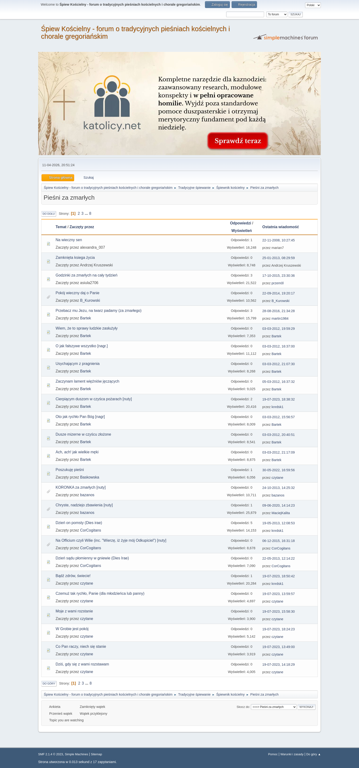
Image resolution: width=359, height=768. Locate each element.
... (87, 213)
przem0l (278, 283)
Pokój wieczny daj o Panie (77, 293)
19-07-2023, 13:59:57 (278, 594)
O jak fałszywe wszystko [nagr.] (82, 346)
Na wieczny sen (69, 240)
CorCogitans (90, 530)
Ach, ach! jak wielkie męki (77, 452)
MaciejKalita (281, 513)
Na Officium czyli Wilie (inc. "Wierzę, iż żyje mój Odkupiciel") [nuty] (111, 540)
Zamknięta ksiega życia (75, 258)
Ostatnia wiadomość (280, 227)
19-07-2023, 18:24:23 (278, 629)
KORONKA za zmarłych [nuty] (81, 487)
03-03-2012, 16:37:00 (278, 346)
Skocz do (243, 707)
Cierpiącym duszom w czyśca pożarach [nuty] (94, 399)
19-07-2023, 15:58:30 (278, 611)
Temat (61, 227)
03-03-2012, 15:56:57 (278, 417)
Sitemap (96, 754)
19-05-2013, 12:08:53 (278, 523)
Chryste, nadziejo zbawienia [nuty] (84, 505)
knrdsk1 (277, 407)
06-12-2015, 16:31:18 (278, 541)
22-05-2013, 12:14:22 (278, 558)
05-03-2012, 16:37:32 (278, 382)
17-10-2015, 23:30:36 (278, 275)
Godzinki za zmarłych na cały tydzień (86, 275)
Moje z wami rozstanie (74, 611)
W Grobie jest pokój (72, 629)
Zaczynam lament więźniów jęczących (87, 381)
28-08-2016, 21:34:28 (278, 311)
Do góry (49, 683)
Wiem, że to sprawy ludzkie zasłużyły (87, 328)
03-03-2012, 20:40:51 (278, 435)
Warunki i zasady (291, 754)
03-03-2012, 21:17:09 (278, 452)
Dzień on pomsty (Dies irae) (79, 523)
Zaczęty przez (83, 227)
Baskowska (89, 477)
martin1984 (280, 318)
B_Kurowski (90, 300)
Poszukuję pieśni (70, 470)
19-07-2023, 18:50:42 (278, 576)
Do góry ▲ (313, 754)
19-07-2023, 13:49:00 (278, 647)
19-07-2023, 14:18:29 (278, 664)
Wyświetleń (241, 231)
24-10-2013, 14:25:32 (278, 488)
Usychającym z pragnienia (78, 364)
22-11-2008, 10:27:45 (278, 240)
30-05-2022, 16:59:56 (278, 470)
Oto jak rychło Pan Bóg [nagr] (80, 417)
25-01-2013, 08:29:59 (278, 258)
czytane (277, 477)
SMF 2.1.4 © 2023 (50, 754)
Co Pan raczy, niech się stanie (81, 646)
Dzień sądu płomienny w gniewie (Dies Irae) (92, 558)
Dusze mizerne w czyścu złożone (83, 434)
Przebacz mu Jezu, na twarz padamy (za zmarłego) (99, 311)
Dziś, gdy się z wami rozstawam (82, 664)
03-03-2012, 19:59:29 (278, 328)
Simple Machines (76, 754)
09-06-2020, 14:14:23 (278, 505)
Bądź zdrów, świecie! (73, 576)
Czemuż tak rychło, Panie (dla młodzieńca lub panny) (100, 593)
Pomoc (272, 754)
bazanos (87, 495)
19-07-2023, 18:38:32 (278, 399)
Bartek (85, 318)
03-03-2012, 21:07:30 (278, 364)
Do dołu (49, 213)
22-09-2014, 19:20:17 (278, 293)
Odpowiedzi (240, 223)
